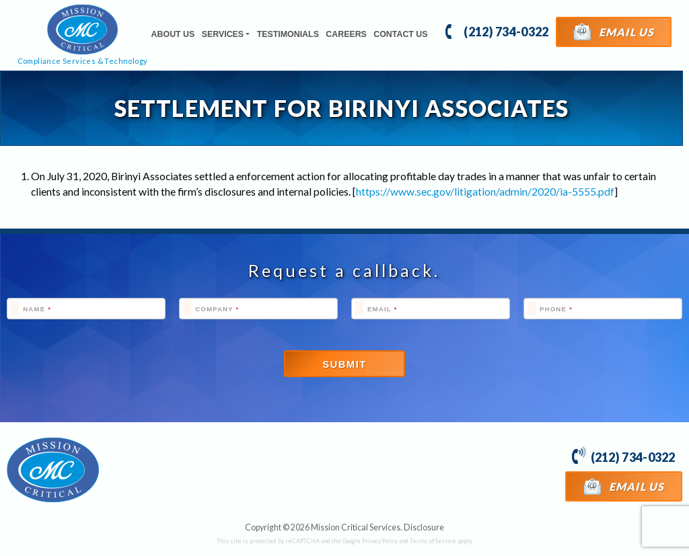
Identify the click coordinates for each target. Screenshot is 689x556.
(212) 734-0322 (496, 31)
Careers (346, 34)
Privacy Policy (380, 541)
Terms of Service (433, 541)
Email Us (614, 31)
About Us (173, 34)
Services (223, 34)
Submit (344, 364)
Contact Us (400, 34)
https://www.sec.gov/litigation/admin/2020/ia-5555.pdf (485, 192)
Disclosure (424, 527)
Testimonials (288, 34)
